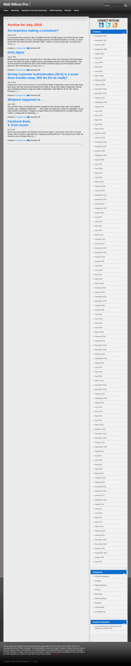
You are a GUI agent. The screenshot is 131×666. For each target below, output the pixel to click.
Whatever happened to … (26, 99)
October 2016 (100, 257)
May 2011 (98, 518)
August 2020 (99, 54)
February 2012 (100, 478)
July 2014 (98, 367)
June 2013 (99, 412)
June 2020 (99, 63)
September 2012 (101, 447)
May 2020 (98, 67)
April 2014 (98, 376)
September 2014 (101, 359)
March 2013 (99, 425)
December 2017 (101, 195)
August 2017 (99, 213)
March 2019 (99, 129)
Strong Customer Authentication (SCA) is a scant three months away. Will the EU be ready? (43, 76)
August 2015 (99, 310)
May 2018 (98, 173)
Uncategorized (20, 48)
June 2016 (99, 270)
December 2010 (101, 540)
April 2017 (98, 230)
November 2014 (101, 350)
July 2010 (98, 562)
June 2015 (99, 319)
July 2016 (98, 266)
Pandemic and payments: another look (108, 627)
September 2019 (101, 102)
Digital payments (101, 585)
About (76, 10)
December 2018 (101, 142)
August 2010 (99, 557)
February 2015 (100, 336)
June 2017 (99, 222)
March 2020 (99, 76)
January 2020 (100, 85)
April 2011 (98, 522)
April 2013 (98, 420)
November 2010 (101, 544)
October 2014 (100, 354)
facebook (101, 25)
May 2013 (98, 416)
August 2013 (99, 403)
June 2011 (99, 513)
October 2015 (100, 305)
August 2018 (99, 160)
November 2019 (101, 93)
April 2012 (98, 469)
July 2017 (98, 217)
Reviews (98, 603)
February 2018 (100, 186)
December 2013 (101, 385)
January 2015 (100, 341)
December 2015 (101, 297)
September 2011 (101, 500)
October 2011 (100, 495)
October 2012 (100, 442)
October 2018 (100, 151)
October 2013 (100, 394)
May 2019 (98, 120)
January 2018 (100, 191)
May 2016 (98, 275)
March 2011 (99, 526)
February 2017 (100, 239)
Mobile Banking (100, 598)
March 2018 (99, 182)
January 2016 (100, 292)
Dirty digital (16, 52)
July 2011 (98, 509)
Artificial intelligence (102, 576)
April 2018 (98, 177)
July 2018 (98, 164)
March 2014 (99, 381)
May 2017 (98, 226)
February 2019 (100, 133)
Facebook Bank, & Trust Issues (19, 123)
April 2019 (98, 124)
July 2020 (98, 58)
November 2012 (101, 438)
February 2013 (100, 429)
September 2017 (101, 208)
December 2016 (101, 248)
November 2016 (101, 252)
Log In (35, 661)
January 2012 (100, 482)
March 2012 (99, 473)
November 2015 (101, 301)
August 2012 (99, 451)
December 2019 (101, 89)
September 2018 (101, 155)
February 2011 (100, 531)
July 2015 (98, 314)
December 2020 (101, 36)
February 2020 (100, 80)
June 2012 (99, 460)
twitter (108, 25)
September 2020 (101, 49)
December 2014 (101, 345)
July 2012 (98, 456)
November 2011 (101, 491)
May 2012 (98, 465)
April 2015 (98, 328)
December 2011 (101, 487)
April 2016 (98, 279)
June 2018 (99, 169)
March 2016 (99, 283)
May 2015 (98, 323)
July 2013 (98, 407)
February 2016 (100, 288)
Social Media (99, 607)
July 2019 (98, 111)
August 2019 (99, 107)
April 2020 (98, 71)
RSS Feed (115, 25)
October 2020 (100, 45)
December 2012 (101, 434)
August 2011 (99, 504)
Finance (98, 590)
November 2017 (101, 199)
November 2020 (101, 40)
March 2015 (99, 332)
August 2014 (99, 363)
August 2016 (99, 261)
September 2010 (101, 553)
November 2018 (101, 146)
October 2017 (100, 204)
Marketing (98, 594)
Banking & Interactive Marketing (34, 10)
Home (6, 10)
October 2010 (100, 548)
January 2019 (100, 138)
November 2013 (101, 389)
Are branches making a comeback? (33, 30)
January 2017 (100, 244)
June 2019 (99, 116)
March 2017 (99, 235)
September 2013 (101, 398)
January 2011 (100, 535)
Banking (98, 581)
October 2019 (100, 98)
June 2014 (99, 372)
